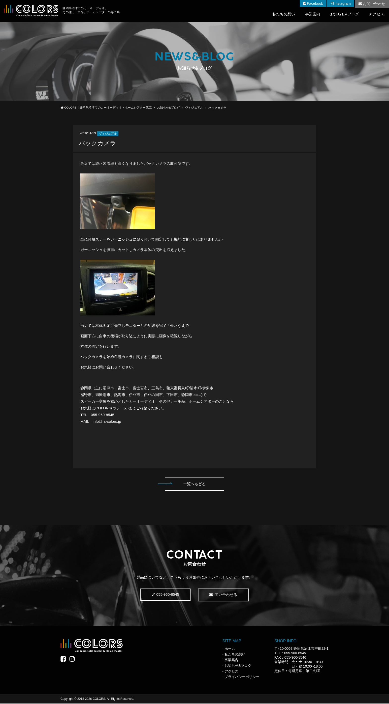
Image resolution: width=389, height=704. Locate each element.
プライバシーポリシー (242, 677)
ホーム (230, 649)
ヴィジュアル (194, 108)
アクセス (376, 14)
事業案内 (311, 14)
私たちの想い (282, 14)
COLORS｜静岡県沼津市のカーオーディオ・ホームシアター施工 (108, 108)
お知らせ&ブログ (344, 14)
